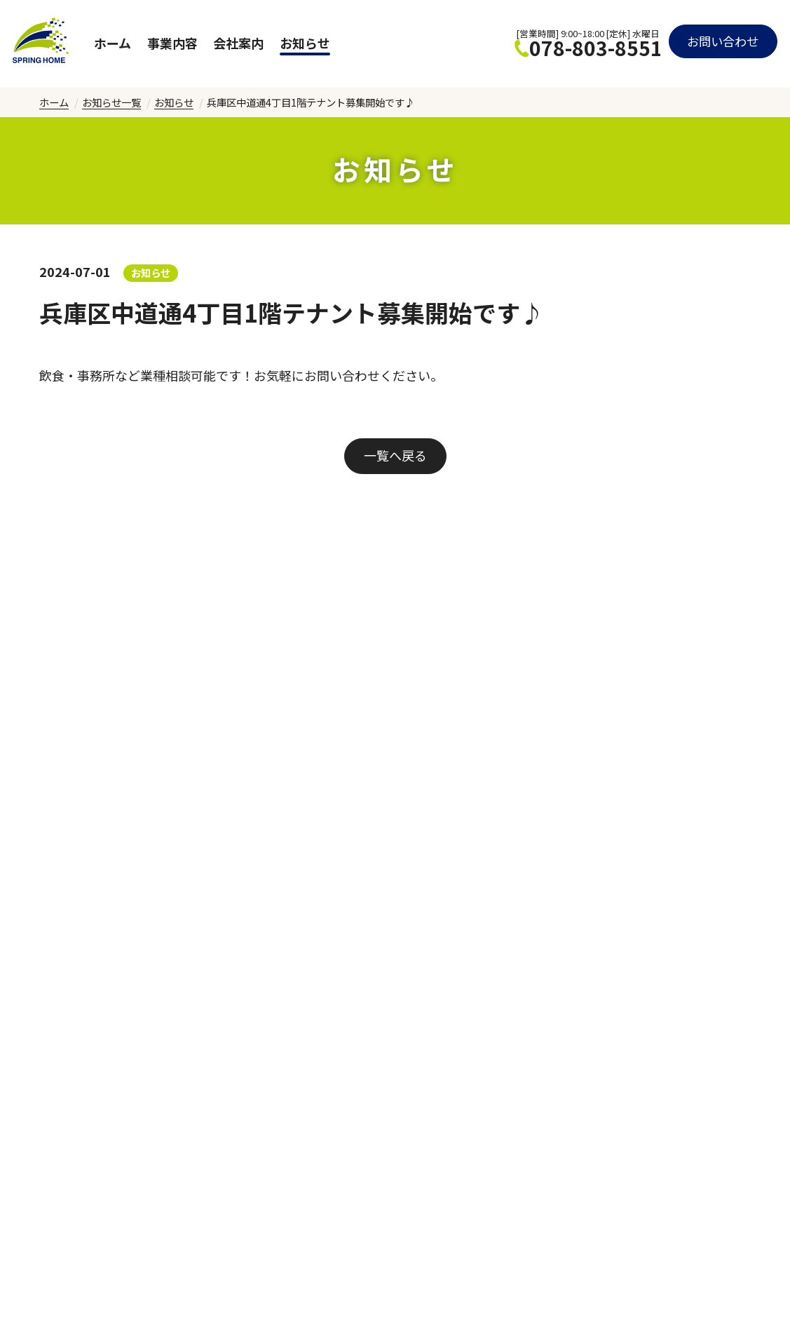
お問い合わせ (720, 43)
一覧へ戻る (395, 455)
